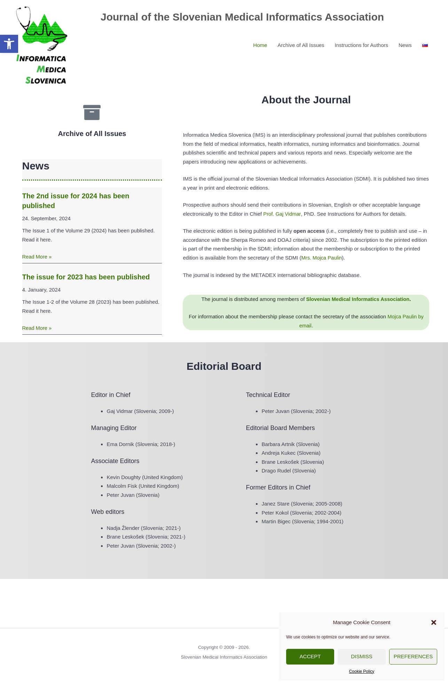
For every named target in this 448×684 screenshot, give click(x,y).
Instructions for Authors (361, 44)
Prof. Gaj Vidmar (282, 214)
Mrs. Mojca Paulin (322, 258)
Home (260, 44)
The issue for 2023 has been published (86, 277)
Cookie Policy (362, 671)
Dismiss (361, 656)
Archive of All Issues (300, 44)
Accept (310, 656)
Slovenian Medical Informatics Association (358, 299)
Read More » (37, 257)
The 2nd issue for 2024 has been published (75, 200)
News (405, 44)
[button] (9, 44)
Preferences (413, 656)
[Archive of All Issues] (92, 112)
